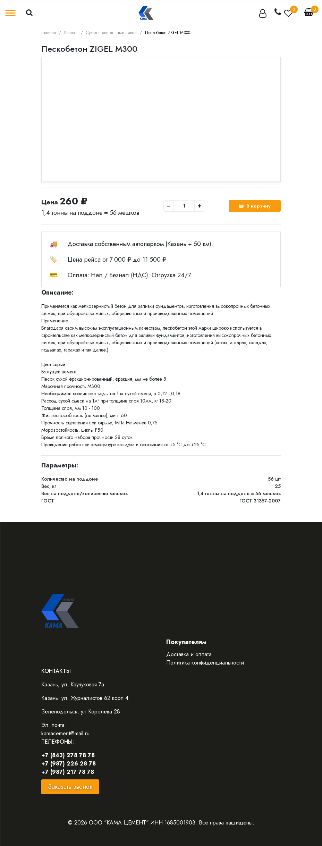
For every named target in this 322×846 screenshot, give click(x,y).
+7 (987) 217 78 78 (67, 772)
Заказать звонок (70, 786)
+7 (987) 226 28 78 (68, 764)
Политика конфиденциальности (205, 663)
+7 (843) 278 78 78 (68, 755)
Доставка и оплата (189, 654)
